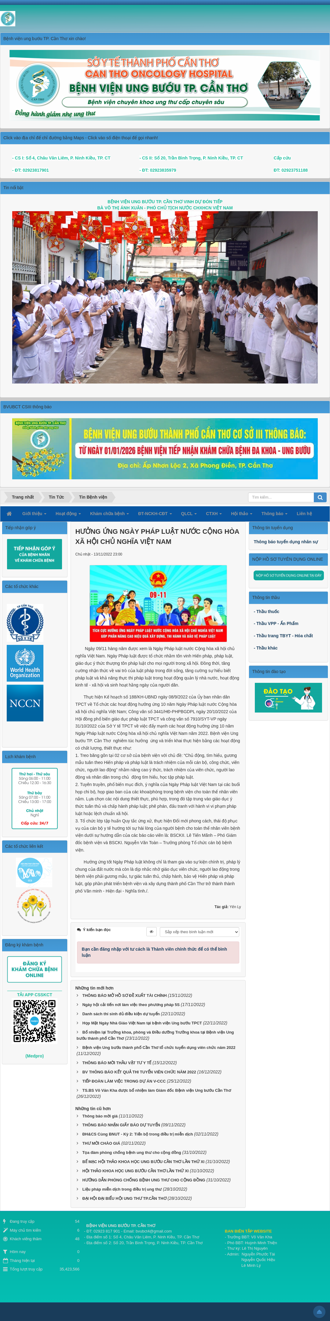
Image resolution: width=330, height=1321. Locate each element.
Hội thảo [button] (241, 515)
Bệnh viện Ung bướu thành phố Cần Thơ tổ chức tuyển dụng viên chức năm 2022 (158, 1047)
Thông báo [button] (275, 515)
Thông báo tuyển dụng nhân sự (286, 541)
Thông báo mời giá (100, 1116)
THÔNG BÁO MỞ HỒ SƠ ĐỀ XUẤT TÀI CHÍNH (124, 995)
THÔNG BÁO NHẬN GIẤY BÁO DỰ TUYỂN (121, 1125)
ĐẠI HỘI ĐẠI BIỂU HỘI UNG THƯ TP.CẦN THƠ (124, 1198)
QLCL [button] (189, 515)
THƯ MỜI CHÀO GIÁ (101, 1143)
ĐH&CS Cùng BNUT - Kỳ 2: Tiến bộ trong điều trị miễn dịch (137, 1134)
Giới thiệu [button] (34, 515)
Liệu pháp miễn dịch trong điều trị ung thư (122, 1189)
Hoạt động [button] (68, 515)
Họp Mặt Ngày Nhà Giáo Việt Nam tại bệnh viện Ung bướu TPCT (142, 1023)
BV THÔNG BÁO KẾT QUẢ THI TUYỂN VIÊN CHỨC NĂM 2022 (139, 1072)
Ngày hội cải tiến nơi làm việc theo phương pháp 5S (130, 1004)
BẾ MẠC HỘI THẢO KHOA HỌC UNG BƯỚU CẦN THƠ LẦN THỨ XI (143, 1161)
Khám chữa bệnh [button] (109, 515)
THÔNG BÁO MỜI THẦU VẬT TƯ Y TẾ (116, 1063)
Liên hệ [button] (304, 513)
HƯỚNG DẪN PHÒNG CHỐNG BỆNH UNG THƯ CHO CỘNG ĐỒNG (143, 1180)
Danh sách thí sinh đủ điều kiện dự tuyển (121, 1014)
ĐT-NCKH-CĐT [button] (155, 515)
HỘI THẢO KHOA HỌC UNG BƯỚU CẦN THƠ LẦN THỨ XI (135, 1171)
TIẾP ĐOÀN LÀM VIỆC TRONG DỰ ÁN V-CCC (124, 1081)
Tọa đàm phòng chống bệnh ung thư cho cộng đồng (131, 1152)
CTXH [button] (214, 515)
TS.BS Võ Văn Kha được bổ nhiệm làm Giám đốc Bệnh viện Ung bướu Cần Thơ (156, 1090)
